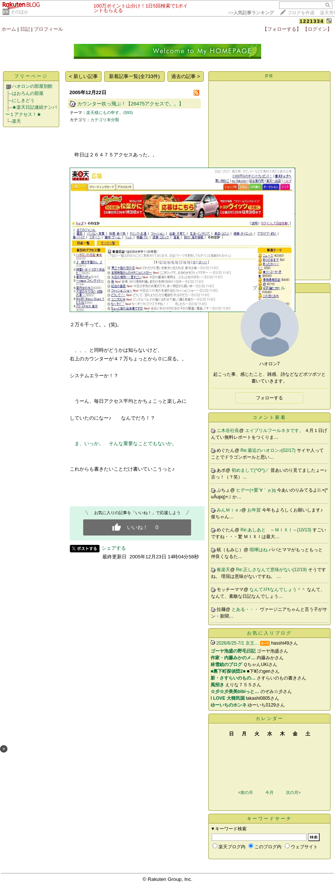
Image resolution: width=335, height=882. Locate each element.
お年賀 (254, 510)
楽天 (16, 121)
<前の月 (245, 792)
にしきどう (23, 100)
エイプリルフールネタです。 (275, 430)
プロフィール (48, 29)
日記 (25, 29)
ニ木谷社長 (228, 430)
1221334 (312, 21)
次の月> (293, 792)
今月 (269, 792)
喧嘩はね (259, 549)
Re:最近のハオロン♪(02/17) (269, 450)
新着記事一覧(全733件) (134, 76)
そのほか (19, 12)
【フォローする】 (281, 29)
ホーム (8, 29)
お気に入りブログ (269, 633)
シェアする (114, 548)
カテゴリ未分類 (104, 119)
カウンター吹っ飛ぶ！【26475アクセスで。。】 (130, 103)
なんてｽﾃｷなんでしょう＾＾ (278, 589)
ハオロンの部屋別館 (32, 86)
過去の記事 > (185, 76)
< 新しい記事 (83, 76)
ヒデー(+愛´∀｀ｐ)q (256, 490)
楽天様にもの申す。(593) (109, 112)
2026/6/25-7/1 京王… (237, 643)
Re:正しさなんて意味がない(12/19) (272, 569)
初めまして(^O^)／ (251, 470)
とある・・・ (246, 609)
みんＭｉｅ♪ (229, 510)
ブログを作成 (300, 12)
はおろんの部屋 (27, 93)
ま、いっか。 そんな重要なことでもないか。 (126, 443)
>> (251, 12)
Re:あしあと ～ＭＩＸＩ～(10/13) (277, 529)
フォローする (269, 397)
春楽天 (223, 569)
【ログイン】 (317, 29)
